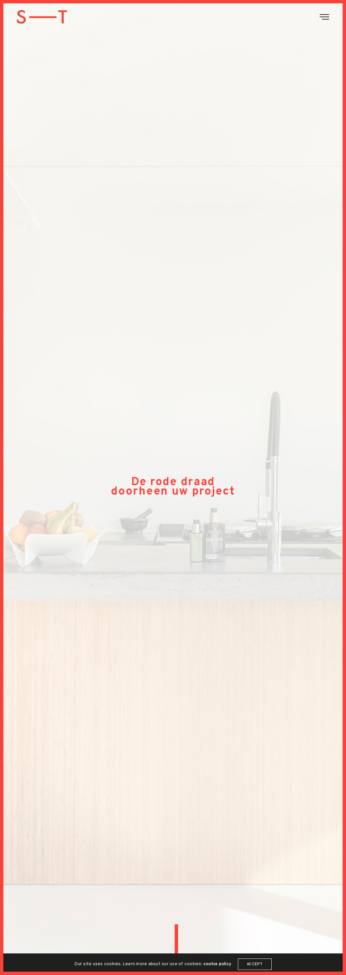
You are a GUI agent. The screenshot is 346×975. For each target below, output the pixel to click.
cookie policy (217, 965)
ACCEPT (255, 965)
